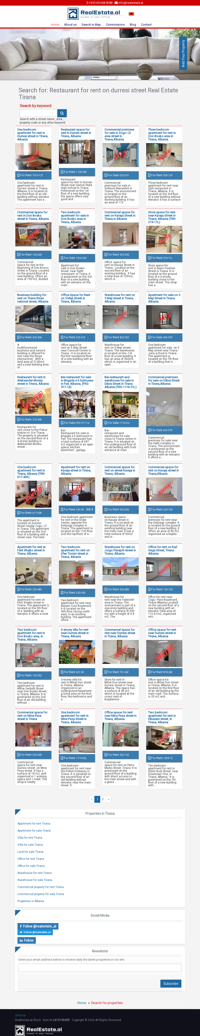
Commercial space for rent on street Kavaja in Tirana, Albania (119, 470)
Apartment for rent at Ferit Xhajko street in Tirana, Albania (31, 550)
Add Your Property (183, 53)
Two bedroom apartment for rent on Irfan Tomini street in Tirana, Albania (75, 552)
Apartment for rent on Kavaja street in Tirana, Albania (76, 470)
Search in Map (91, 24)
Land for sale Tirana (30, 851)
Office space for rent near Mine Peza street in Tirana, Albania (120, 716)
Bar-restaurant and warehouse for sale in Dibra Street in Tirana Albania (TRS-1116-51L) (120, 382)
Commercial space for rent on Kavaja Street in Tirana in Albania (119, 215)
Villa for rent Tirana (29, 837)
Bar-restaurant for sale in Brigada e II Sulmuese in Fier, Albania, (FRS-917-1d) (77, 382)
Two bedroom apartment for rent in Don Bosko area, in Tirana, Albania (31, 634)
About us (70, 24)
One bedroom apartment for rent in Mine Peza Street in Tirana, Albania (74, 717)
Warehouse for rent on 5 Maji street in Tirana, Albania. (119, 298)
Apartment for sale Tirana (34, 830)
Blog (133, 24)
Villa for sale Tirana (30, 844)
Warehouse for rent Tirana (34, 873)
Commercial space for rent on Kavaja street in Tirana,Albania (163, 470)
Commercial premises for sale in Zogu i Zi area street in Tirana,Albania (119, 134)
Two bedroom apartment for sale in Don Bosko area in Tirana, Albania (75, 217)
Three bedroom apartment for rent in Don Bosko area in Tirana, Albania (162, 134)
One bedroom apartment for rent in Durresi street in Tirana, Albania (32, 134)
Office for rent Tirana (30, 859)
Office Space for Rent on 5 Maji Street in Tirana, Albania (75, 298)
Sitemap (20, 1015)
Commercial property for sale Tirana (40, 894)
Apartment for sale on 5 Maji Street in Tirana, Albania (164, 298)
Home (55, 24)
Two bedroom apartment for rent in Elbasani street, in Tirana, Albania (162, 717)
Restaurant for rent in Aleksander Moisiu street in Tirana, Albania (33, 380)
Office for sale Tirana (31, 866)
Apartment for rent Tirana (33, 823)
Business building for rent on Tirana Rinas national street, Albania (32, 298)
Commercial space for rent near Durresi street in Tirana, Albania (119, 633)
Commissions (115, 24)
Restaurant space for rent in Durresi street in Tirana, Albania (76, 133)
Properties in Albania (30, 901)
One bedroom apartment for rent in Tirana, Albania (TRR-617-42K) (31, 472)
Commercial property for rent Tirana (40, 887)
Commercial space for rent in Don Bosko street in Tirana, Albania (33, 215)
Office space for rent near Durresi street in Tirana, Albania (162, 633)
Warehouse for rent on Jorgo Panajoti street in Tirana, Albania (120, 550)
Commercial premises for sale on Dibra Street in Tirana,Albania (163, 380)
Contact (146, 24)
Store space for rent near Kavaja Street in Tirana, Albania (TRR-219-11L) (162, 217)
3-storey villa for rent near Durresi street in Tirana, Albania (75, 633)
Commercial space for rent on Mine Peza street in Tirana (32, 716)
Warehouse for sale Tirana (34, 880)
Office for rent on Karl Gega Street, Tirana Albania (162, 550)
